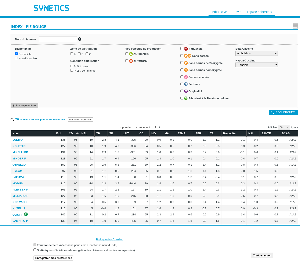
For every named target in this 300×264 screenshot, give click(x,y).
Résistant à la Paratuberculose (24, 187)
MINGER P (71, 76)
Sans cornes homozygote (35, 153)
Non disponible (26, 62)
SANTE (268, 51)
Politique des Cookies (109, 240)
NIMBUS (69, 170)
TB (143, 51)
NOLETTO (70, 64)
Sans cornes (29, 134)
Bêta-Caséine (21, 199)
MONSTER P (72, 195)
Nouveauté (26, 127)
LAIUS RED (71, 164)
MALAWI (69, 145)
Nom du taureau (24, 38)
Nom (67, 51)
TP (133, 51)
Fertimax (25, 167)
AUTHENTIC (27, 110)
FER (213, 51)
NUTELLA (70, 126)
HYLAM (69, 89)
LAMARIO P (72, 139)
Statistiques (45, 251)
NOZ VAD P (71, 120)
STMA (200, 51)
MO (177, 51)
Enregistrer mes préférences (53, 258)
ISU (101, 51)
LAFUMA (70, 95)
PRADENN (71, 182)
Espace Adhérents (259, 11)
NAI (255, 51)
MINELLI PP (72, 70)
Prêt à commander (28, 94)
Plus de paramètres (26, 223)
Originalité (26, 174)
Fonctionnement (47, 246)
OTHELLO (70, 82)
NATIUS (69, 151)
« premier (151, 46)
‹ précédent (169, 46)
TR (224, 51)
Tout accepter (262, 256)
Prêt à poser (24, 90)
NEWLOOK (71, 214)
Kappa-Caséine (23, 211)
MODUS (69, 101)
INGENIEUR (71, 176)
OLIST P (69, 133)
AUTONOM (26, 117)
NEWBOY (70, 157)
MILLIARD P (72, 114)
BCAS (284, 51)
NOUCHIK (70, 201)
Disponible (23, 58)
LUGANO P (71, 208)
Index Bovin (220, 11)
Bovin (237, 11)
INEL (122, 51)
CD (112, 51)
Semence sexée (29, 160)
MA (188, 51)
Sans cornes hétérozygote (32, 146)
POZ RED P (71, 189)
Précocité (239, 51)
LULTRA (69, 58)
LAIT (155, 51)
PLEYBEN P (72, 107)
